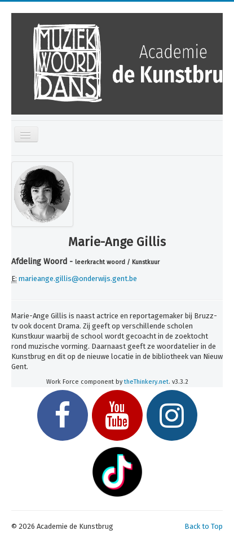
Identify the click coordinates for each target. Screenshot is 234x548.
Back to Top (203, 526)
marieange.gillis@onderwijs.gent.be (78, 278)
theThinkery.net (146, 381)
